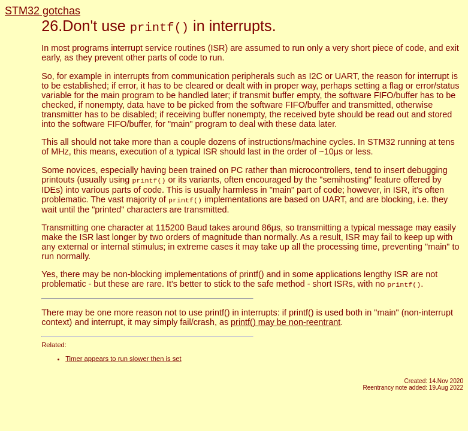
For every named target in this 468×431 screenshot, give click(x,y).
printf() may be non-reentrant (285, 320)
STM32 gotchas (42, 11)
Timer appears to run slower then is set (123, 356)
